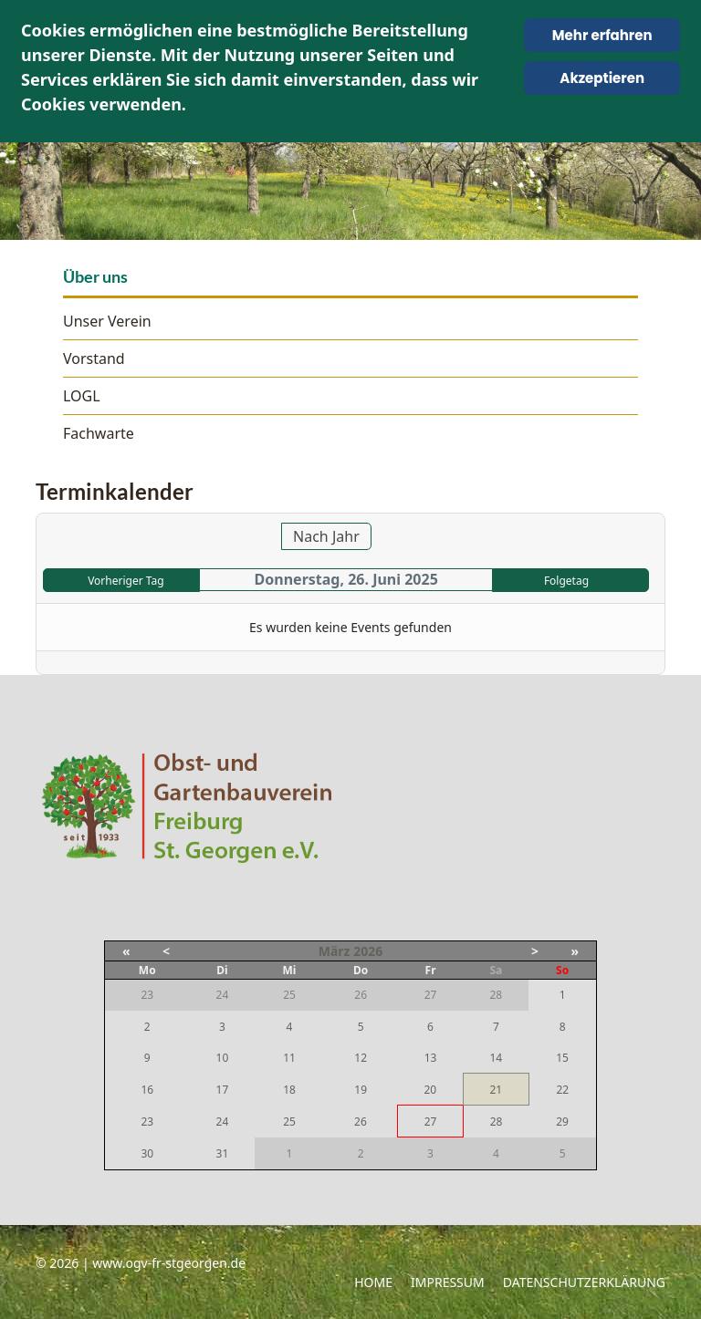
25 (289, 1121)
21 (495, 1089)
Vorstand (94, 358)
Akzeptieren (602, 78)
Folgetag (566, 580)
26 (360, 1121)
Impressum (448, 1282)
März (334, 951)
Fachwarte (98, 433)
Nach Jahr (326, 536)
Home (373, 1282)
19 (360, 1089)
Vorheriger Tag (125, 580)
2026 (367, 951)
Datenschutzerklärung (584, 1282)
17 (222, 1089)
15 (562, 1057)
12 (360, 1057)
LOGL (81, 396)
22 (562, 1089)
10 (222, 1057)
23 (147, 1121)
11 (289, 1057)
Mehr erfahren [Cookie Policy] (602, 35)
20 (430, 1089)
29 (562, 1121)
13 (430, 1057)
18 (289, 1089)
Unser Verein (107, 321)
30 (147, 1153)
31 (222, 1153)
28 (496, 1121)
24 (222, 1121)
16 (147, 1089)
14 (495, 1057)
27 (430, 1121)
